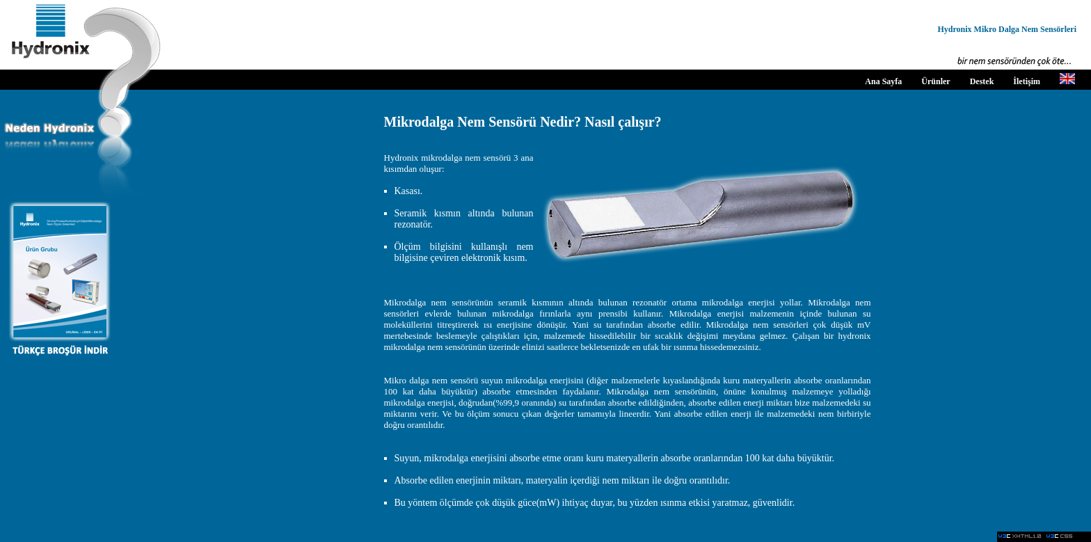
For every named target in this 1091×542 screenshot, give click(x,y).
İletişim (1026, 81)
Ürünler (935, 81)
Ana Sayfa (883, 81)
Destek (982, 81)
